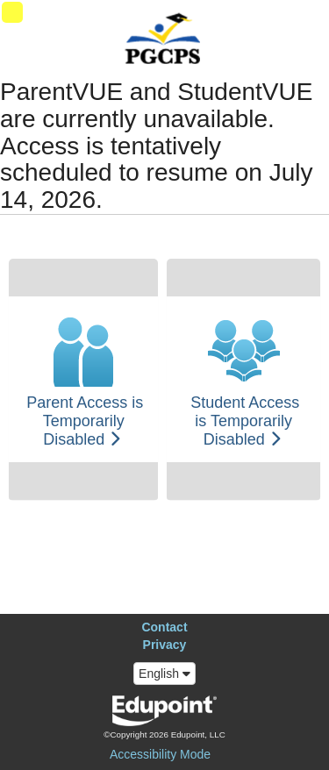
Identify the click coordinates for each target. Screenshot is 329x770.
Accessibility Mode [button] (160, 754)
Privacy (165, 645)
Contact (164, 627)
